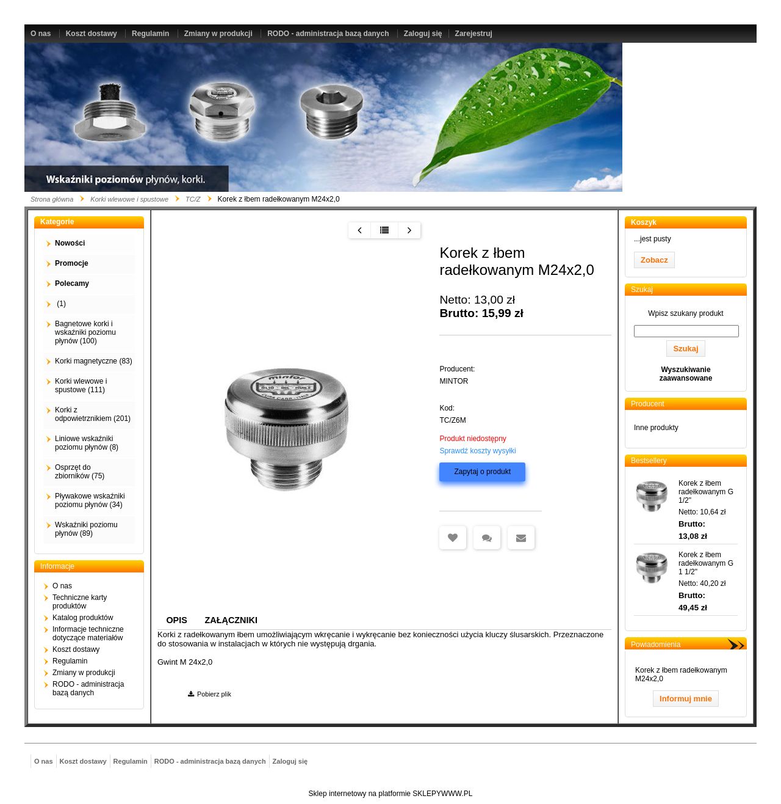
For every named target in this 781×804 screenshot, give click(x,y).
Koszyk (644, 222)
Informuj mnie (686, 698)
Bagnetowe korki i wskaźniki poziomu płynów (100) (85, 332)
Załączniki (231, 620)
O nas (41, 33)
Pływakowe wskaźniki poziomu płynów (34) (90, 500)
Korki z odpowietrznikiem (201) (93, 414)
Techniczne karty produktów (79, 601)
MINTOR (453, 381)
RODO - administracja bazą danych (328, 33)
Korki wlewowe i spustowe (129, 199)
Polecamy (72, 283)
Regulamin (150, 33)
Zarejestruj (473, 33)
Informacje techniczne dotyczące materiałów (88, 633)
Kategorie (57, 221)
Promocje (71, 263)
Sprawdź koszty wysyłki (477, 451)
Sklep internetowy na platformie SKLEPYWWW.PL (391, 793)
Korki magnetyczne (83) (93, 361)
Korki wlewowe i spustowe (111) (81, 385)
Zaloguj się (423, 33)
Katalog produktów (82, 617)
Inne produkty (656, 427)
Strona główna (52, 199)
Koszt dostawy (91, 33)
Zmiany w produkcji (218, 33)
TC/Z (192, 199)
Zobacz (654, 260)
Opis (176, 620)
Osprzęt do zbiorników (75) (79, 471)
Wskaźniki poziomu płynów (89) (86, 529)
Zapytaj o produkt (482, 471)
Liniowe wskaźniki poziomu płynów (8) (86, 442)
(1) (60, 303)
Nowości (70, 243)
